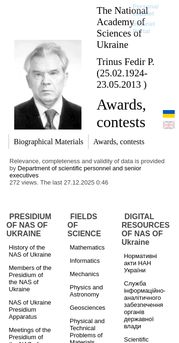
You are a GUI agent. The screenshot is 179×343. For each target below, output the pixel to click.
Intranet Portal (144, 27)
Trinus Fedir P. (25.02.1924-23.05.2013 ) (125, 73)
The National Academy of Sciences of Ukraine (122, 27)
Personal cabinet (146, 10)
